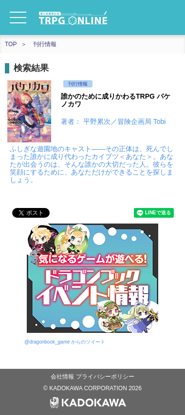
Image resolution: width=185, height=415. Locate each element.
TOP (11, 44)
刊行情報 (44, 44)
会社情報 (63, 376)
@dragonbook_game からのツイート (64, 342)
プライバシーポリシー (105, 376)
